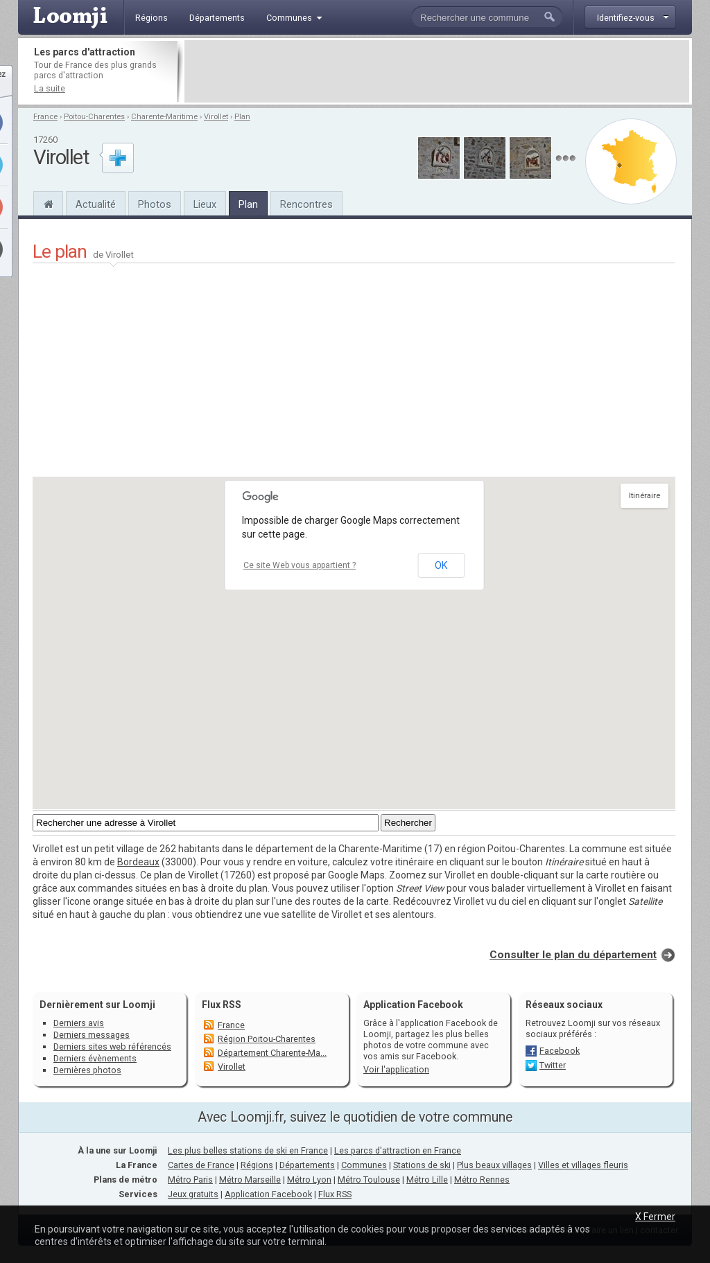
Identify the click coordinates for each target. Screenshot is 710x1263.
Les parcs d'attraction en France (397, 1150)
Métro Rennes (482, 1179)
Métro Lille (427, 1179)
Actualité (96, 204)
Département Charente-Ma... (272, 1053)
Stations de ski (422, 1165)
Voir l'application (396, 1069)
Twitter (552, 1065)
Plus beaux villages (494, 1165)
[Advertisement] (436, 71)
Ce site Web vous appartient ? (299, 565)
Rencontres (306, 204)
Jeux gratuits (193, 1194)
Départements (307, 1165)
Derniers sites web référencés (112, 1046)
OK (441, 565)
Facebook (559, 1050)
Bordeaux (138, 861)
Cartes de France (201, 1165)
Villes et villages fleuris (583, 1165)
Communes (364, 1165)
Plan (242, 116)
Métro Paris (190, 1179)
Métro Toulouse (369, 1179)
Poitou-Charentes (94, 116)
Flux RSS (221, 1004)
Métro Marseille (250, 1179)
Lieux (204, 204)
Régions (257, 1165)
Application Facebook (268, 1194)
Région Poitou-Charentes (266, 1039)
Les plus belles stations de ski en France (248, 1150)
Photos (154, 204)
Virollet (216, 116)
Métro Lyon (309, 1179)
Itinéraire (644, 495)
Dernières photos (87, 1070)
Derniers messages (91, 1035)
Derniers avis (78, 1023)
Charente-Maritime (164, 116)
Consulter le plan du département (573, 954)
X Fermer (655, 1216)
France (45, 116)
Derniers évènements (95, 1058)
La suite (49, 88)
